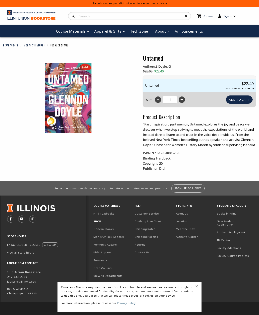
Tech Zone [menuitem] (139, 31)
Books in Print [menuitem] (226, 213)
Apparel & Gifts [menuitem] (107, 31)
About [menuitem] (160, 31)
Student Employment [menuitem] (231, 232)
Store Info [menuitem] (184, 206)
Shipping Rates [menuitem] (145, 229)
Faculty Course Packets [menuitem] (233, 256)
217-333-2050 (17, 277)
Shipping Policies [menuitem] (146, 237)
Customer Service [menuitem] (147, 213)
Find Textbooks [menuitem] (103, 213)
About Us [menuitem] (182, 213)
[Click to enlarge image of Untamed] (68, 98)
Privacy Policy (126, 303)
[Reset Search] (186, 16)
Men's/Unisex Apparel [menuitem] (108, 237)
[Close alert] (196, 286)
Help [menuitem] (138, 206)
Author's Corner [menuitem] (187, 237)
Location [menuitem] (182, 221)
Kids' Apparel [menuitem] (102, 252)
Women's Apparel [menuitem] (105, 244)
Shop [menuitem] (97, 221)
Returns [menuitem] (140, 244)
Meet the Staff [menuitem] (186, 229)
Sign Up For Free (188, 188)
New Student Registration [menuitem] (225, 223)
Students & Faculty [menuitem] (231, 206)
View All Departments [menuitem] (108, 276)
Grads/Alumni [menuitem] (102, 268)
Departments (10, 45)
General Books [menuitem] (103, 229)
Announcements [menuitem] (189, 31)
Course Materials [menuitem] (70, 31)
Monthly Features (34, 45)
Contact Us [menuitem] (142, 252)
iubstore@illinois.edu (21, 281)
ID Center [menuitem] (223, 240)
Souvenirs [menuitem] (100, 260)
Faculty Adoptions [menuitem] (229, 248)
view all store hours (20, 252)
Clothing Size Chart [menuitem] (148, 221)
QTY (149, 99)
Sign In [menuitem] (228, 16)
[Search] (73, 16)
